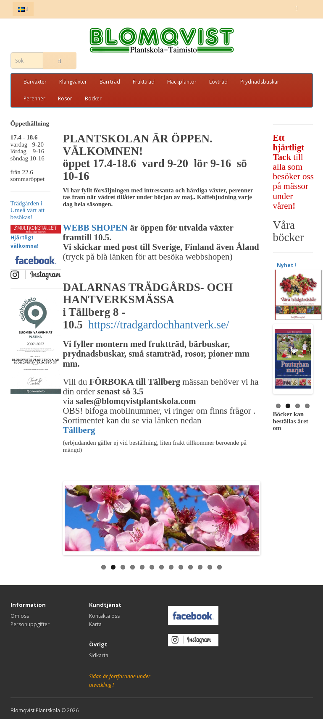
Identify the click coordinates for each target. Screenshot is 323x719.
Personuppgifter (30, 624)
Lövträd (218, 81)
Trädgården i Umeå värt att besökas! (28, 210)
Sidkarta (98, 655)
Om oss (20, 615)
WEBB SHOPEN (96, 228)
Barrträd (110, 81)
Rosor (65, 98)
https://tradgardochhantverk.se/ (158, 324)
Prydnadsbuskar (259, 81)
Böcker (93, 98)
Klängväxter (73, 81)
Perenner (34, 98)
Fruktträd (144, 81)
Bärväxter (35, 81)
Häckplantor (182, 81)
